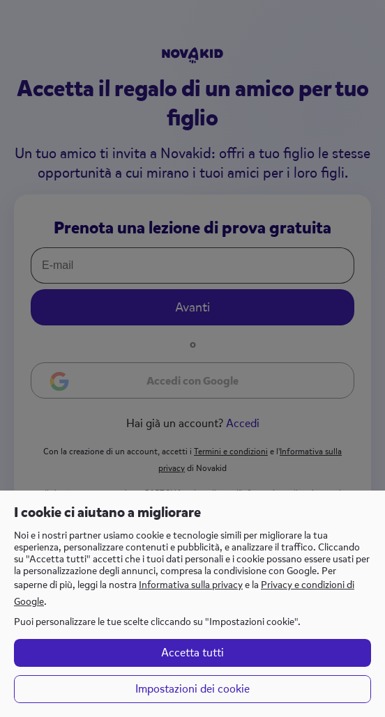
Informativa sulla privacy (191, 585)
